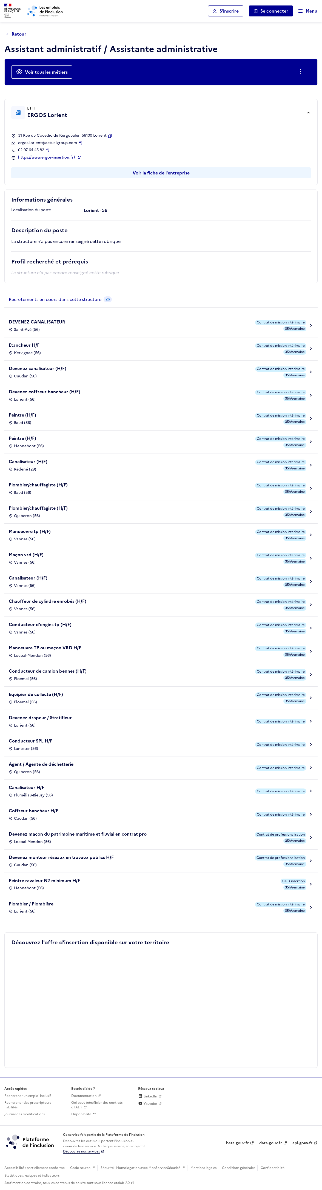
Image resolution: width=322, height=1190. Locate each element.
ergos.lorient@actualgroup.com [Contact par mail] (47, 143)
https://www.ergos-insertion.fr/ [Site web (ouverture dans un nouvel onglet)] (47, 157)
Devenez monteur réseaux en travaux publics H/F (61, 857)
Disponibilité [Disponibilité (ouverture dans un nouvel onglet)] (81, 1114)
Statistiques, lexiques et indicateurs (31, 1175)
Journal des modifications (24, 1114)
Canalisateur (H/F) (28, 461)
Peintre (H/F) (22, 415)
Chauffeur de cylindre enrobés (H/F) (47, 601)
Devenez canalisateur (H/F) (37, 368)
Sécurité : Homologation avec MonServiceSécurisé (140, 1167)
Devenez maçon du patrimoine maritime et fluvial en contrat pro (78, 834)
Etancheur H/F (24, 345)
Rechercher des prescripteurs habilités (27, 1105)
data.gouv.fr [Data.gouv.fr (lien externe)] (270, 1143)
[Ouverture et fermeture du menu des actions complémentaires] (301, 72)
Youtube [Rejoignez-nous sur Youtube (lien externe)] (147, 1103)
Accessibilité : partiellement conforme (34, 1167)
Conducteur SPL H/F (30, 741)
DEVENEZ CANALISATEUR (37, 322)
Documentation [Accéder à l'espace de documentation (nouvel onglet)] (83, 1095)
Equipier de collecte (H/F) (36, 694)
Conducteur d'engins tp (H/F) (40, 624)
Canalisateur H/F (26, 787)
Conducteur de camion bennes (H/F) (48, 671)
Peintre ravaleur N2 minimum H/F (44, 880)
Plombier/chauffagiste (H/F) (38, 484)
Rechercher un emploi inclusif (27, 1095)
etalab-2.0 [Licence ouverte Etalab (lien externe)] (122, 1182)
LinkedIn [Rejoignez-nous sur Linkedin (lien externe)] (147, 1096)
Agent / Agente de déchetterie (41, 764)
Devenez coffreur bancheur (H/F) (44, 391)
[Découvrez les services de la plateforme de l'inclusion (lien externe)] (30, 1141)
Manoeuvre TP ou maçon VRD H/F (45, 647)
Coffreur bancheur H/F (33, 810)
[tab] (60, 299)
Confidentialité (272, 1167)
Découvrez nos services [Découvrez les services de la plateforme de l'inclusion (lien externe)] (81, 1151)
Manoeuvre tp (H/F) (30, 531)
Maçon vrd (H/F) (26, 554)
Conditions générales (238, 1167)
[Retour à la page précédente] (17, 33)
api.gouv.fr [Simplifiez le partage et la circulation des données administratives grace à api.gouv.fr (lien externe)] (302, 1143)
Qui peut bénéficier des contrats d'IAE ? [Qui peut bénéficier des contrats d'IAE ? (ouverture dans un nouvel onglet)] (96, 1105)
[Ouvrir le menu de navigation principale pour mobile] (305, 11)
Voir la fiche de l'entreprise (161, 173)
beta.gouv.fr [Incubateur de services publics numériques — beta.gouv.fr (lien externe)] (237, 1143)
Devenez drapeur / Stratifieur (40, 717)
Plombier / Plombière (31, 904)
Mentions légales (203, 1167)
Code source (80, 1167)
